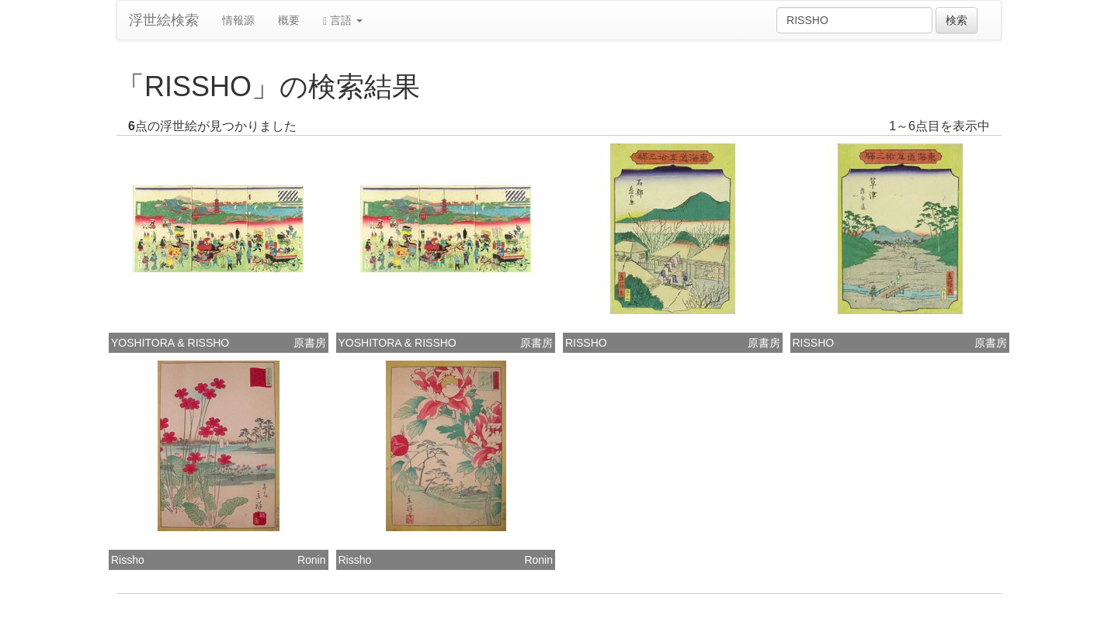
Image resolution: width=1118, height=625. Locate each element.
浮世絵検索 (164, 20)
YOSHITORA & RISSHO (170, 343)
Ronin (311, 560)
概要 (289, 20)
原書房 (309, 343)
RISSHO (586, 343)
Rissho (127, 560)
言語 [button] (343, 20)
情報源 (238, 20)
